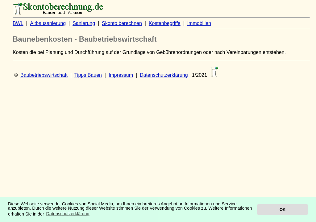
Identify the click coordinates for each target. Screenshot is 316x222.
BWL (18, 23)
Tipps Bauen (88, 75)
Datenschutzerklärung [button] (67, 213)
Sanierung (84, 23)
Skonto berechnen (122, 23)
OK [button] (282, 209)
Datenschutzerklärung (164, 75)
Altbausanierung (48, 23)
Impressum (121, 75)
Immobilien (199, 23)
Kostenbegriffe (165, 23)
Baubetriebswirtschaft (44, 75)
